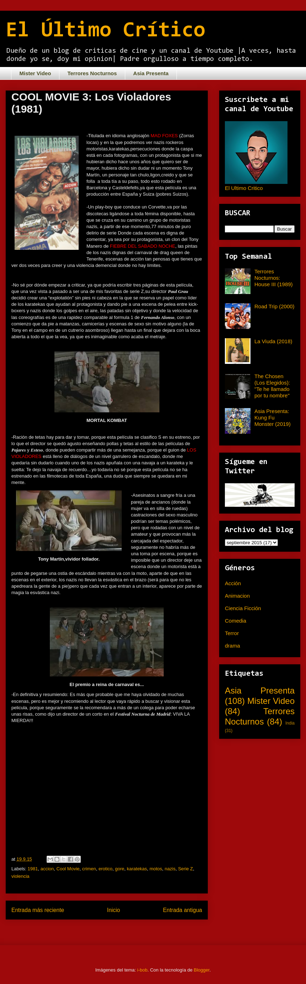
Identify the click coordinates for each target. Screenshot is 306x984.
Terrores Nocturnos (92, 73)
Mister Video (35, 73)
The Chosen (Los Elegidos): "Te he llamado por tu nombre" (272, 385)
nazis (170, 868)
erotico (105, 868)
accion (47, 868)
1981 (33, 868)
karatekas (137, 868)
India (290, 723)
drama (232, 646)
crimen (89, 868)
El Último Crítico (105, 31)
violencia (20, 876)
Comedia (235, 621)
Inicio (113, 910)
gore (119, 868)
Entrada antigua (182, 910)
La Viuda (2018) (273, 341)
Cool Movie (68, 868)
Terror (232, 633)
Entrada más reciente (37, 910)
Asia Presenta (150, 73)
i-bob (142, 970)
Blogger (202, 970)
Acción (233, 583)
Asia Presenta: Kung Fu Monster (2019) (272, 417)
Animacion (237, 596)
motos (155, 868)
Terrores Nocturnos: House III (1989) (273, 277)
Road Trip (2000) (274, 306)
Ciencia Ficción (243, 608)
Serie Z (185, 868)
